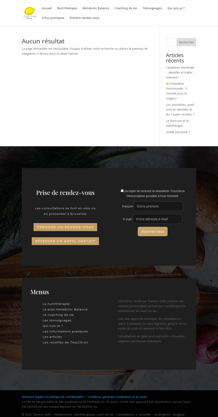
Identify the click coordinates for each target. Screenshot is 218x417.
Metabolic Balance (96, 8)
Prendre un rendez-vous (65, 227)
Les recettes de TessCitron (65, 339)
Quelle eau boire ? (178, 132)
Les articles (54, 334)
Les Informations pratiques (65, 329)
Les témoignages (58, 320)
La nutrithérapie (57, 306)
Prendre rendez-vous (84, 18)
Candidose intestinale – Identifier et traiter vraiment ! (180, 72)
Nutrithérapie (67, 8)
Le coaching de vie (59, 315)
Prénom (127, 206)
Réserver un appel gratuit (65, 241)
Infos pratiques (53, 18)
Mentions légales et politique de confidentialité (53, 397)
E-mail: (152, 219)
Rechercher (186, 42)
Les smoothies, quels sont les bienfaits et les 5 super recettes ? (180, 109)
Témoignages (152, 8)
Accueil (47, 8)
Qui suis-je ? (176, 8)
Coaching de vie (125, 8)
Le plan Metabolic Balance (65, 310)
